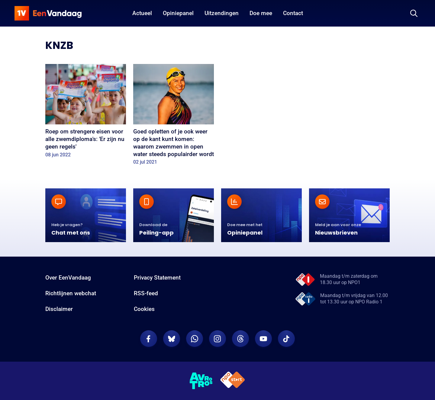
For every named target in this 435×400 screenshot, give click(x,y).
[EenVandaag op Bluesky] (171, 338)
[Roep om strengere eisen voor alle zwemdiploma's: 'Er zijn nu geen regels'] (85, 113)
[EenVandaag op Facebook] (148, 338)
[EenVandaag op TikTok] (286, 338)
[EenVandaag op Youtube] (263, 338)
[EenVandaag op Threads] (240, 338)
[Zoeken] (413, 13)
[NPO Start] (232, 380)
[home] (48, 13)
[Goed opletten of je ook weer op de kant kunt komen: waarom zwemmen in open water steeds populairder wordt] (173, 116)
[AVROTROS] (201, 381)
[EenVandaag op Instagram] (217, 338)
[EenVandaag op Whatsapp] (194, 338)
